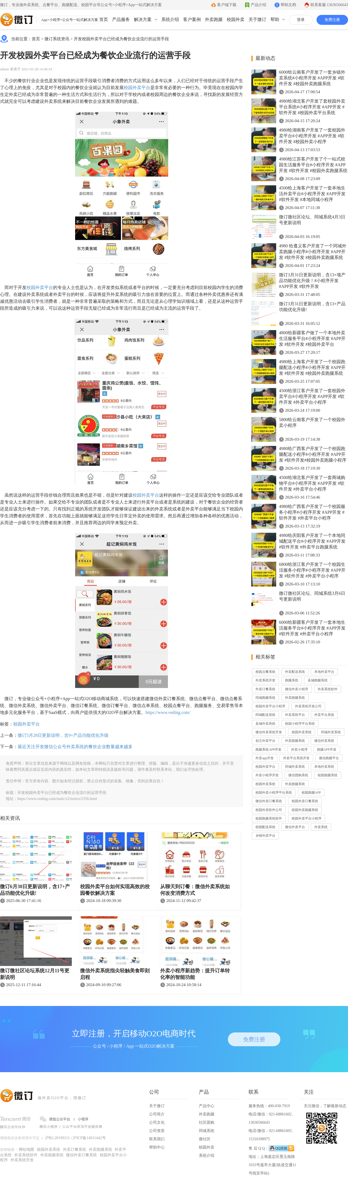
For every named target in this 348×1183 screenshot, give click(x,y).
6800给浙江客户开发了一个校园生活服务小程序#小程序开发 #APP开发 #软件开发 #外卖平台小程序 (312, 570)
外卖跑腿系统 (295, 698)
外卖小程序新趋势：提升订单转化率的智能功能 (195, 974)
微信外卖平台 (295, 827)
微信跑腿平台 (329, 758)
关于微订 (257, 19)
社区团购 (206, 1122)
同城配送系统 (265, 715)
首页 (103, 19)
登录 (301, 20)
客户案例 (192, 19)
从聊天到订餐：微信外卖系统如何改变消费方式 (195, 890)
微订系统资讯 (56, 39)
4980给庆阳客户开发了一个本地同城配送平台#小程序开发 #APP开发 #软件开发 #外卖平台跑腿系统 (312, 541)
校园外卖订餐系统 (305, 801)
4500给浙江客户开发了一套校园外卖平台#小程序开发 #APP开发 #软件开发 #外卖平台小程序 (312, 396)
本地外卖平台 (324, 672)
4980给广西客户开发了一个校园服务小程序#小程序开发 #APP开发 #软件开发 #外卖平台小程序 (312, 512)
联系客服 (329, 5)
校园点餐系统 (265, 672)
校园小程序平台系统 (300, 724)
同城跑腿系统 (265, 698)
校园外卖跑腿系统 (305, 810)
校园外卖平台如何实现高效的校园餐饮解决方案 (115, 890)
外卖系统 (321, 827)
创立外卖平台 (265, 741)
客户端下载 (226, 5)
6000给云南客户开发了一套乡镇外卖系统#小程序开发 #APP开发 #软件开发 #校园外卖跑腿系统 (312, 78)
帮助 (274, 19)
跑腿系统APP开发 (268, 749)
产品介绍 (258, 5)
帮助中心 (157, 1147)
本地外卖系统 (324, 767)
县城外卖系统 (265, 724)
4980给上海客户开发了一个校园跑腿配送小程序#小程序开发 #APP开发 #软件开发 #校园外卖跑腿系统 (312, 367)
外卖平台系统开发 (296, 758)
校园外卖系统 (302, 732)
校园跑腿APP (311, 792)
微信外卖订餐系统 (268, 801)
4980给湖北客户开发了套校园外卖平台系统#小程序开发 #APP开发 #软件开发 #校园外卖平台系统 (312, 107)
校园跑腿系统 (328, 775)
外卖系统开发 (265, 680)
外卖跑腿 (214, 19)
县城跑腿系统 (318, 680)
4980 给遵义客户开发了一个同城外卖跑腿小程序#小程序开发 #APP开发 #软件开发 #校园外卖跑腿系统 (312, 251)
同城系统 (206, 1131)
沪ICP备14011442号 (89, 1138)
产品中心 (206, 1106)
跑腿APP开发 (326, 749)
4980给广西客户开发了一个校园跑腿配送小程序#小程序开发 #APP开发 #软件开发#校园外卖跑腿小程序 (312, 454)
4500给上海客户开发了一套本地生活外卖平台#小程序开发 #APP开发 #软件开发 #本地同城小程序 (312, 194)
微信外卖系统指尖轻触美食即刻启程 (115, 974)
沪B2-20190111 (57, 1138)
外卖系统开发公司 (308, 706)
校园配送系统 (265, 827)
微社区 (204, 1139)
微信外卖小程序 (296, 689)
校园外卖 (235, 19)
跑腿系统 (291, 680)
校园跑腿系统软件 (268, 818)
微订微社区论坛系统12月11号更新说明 (34, 974)
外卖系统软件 (328, 689)
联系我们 (157, 1139)
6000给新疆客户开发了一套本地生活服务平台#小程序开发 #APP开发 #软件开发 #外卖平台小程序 (312, 628)
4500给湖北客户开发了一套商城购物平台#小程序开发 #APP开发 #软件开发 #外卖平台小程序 (312, 483)
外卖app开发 (264, 758)
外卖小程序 (299, 749)
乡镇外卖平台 (265, 835)
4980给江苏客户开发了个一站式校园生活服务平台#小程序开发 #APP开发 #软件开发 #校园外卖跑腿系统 (313, 165)
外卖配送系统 (295, 672)
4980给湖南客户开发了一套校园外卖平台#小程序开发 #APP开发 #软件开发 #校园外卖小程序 (312, 136)
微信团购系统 (298, 775)
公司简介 (157, 1114)
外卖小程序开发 (267, 775)
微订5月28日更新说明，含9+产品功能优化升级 (63, 735)
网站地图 (26, 1149)
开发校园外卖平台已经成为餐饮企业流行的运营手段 (121, 39)
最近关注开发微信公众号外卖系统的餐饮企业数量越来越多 (75, 746)
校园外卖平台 (137, 87)
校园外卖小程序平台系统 (273, 792)
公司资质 (157, 1131)
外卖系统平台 (295, 715)
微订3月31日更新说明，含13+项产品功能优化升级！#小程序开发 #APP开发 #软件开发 (312, 280)
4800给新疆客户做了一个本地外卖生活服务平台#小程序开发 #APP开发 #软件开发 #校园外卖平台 (312, 338)
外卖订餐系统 (265, 689)
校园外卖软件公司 (268, 810)
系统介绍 (170, 19)
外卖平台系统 (324, 715)
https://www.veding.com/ (168, 712)
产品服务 (121, 19)
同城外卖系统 (331, 732)
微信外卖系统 (324, 741)
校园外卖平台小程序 (270, 706)
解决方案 (143, 19)
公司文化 (157, 1122)
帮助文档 (288, 5)
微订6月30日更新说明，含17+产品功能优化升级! (35, 890)
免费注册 (332, 20)
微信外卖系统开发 (268, 732)
